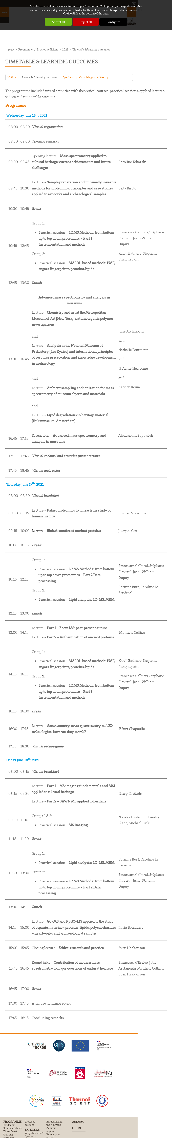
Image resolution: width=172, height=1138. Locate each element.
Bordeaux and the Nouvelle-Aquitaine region (54, 1126)
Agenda (78, 1122)
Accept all (58, 22)
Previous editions (30, 1123)
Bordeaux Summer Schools (12, 1126)
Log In (76, 1128)
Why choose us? (34, 1133)
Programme (12, 1121)
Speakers (68, 77)
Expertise (32, 1129)
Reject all (86, 22)
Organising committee (91, 77)
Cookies (68, 13)
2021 (10, 77)
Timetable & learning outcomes (39, 77)
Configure (113, 22)
